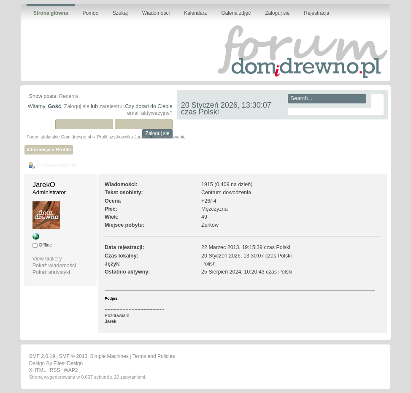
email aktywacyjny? (149, 113)
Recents (68, 96)
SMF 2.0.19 (42, 356)
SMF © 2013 (73, 356)
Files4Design (68, 363)
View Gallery (47, 259)
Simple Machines (109, 356)
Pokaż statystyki (51, 272)
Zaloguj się (76, 106)
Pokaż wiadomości (54, 265)
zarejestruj (111, 106)
